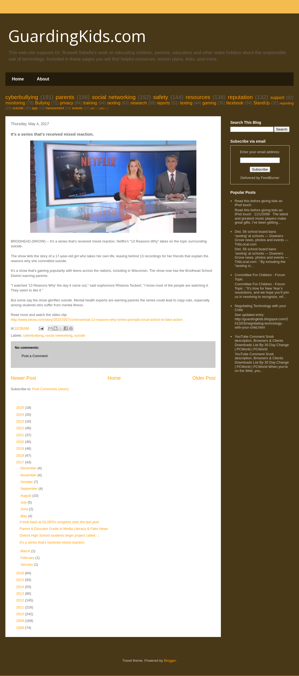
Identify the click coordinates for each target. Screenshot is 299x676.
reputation (240, 97)
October (27, 482)
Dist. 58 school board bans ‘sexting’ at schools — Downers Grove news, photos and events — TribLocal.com (261, 238)
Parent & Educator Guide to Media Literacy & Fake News (63, 529)
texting (186, 103)
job (93, 108)
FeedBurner (270, 178)
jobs (102, 108)
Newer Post (23, 378)
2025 (20, 408)
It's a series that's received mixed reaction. (52, 542)
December (29, 468)
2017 (20, 462)
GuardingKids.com (77, 36)
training (90, 103)
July (24, 502)
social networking (113, 97)
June (24, 509)
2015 (20, 580)
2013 (20, 594)
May (24, 516)
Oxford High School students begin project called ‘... (59, 535)
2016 (20, 573)
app (35, 108)
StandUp (261, 103)
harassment (55, 108)
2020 (20, 442)
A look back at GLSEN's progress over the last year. (59, 522)
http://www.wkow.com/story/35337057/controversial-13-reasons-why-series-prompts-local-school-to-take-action (96, 320)
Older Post (203, 378)
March (25, 551)
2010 (20, 614)
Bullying (42, 103)
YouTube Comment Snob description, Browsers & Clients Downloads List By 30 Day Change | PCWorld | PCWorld (262, 343)
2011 (20, 607)
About (43, 79)
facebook (234, 103)
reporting (287, 103)
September (29, 489)
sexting (113, 103)
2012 (20, 600)
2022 (20, 428)
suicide (18, 108)
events (77, 108)
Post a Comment (35, 356)
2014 (20, 587)
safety (160, 97)
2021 (20, 435)
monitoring (15, 103)
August (26, 496)
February (28, 558)
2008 (20, 628)
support (277, 97)
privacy (66, 103)
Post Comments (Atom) (50, 389)
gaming (209, 103)
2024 (20, 415)
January (27, 564)
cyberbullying (21, 97)
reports (163, 103)
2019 (20, 448)
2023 (20, 421)
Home (18, 79)
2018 (20, 455)
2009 (20, 621)
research (138, 103)
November (29, 475)
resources (198, 97)
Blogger (170, 661)
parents (65, 97)
